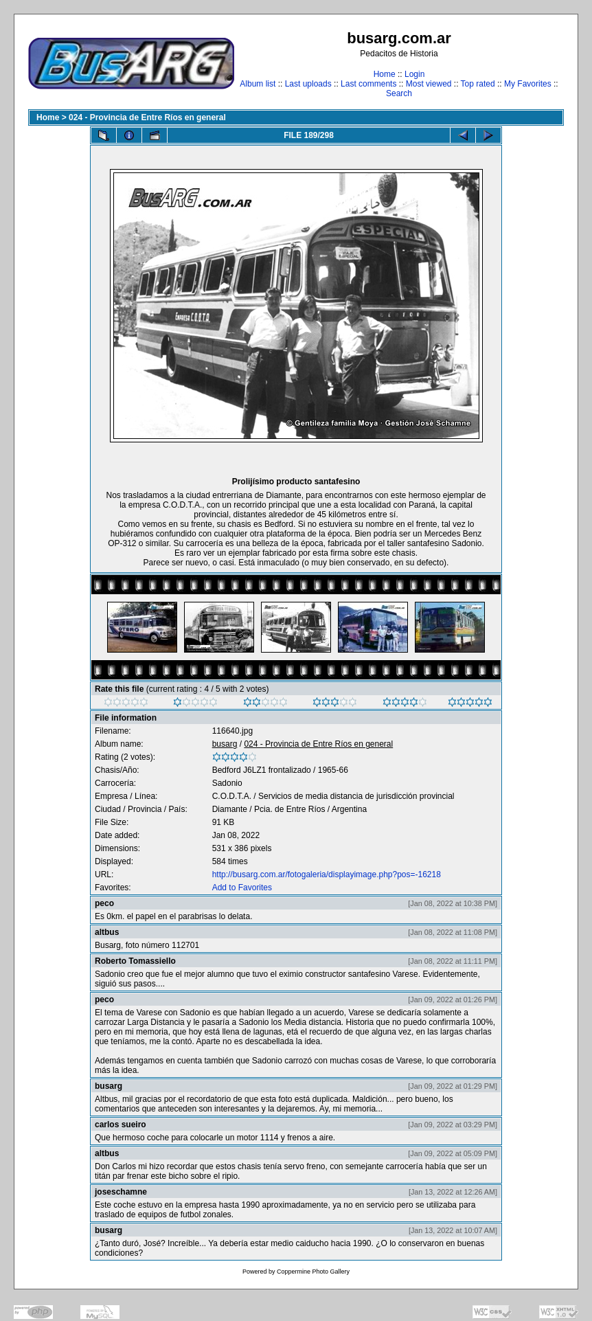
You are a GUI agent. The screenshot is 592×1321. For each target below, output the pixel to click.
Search (399, 93)
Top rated (478, 84)
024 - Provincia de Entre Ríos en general (147, 117)
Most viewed (429, 84)
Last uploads (308, 84)
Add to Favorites (242, 887)
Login (414, 74)
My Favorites (527, 84)
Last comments (368, 84)
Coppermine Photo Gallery (313, 1271)
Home (385, 74)
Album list (257, 84)
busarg (225, 744)
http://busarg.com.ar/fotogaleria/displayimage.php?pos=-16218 (326, 874)
